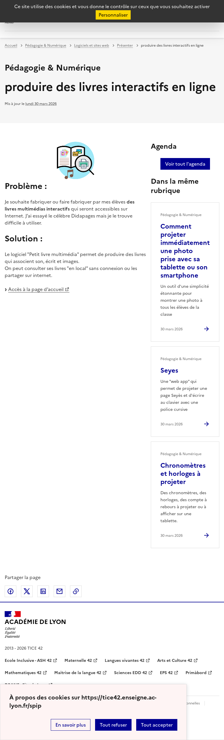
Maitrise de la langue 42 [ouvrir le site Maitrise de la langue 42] (77, 673)
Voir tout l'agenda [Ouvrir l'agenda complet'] (185, 163)
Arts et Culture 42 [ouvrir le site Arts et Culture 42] (174, 660)
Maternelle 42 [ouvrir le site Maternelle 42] (78, 660)
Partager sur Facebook (10, 591)
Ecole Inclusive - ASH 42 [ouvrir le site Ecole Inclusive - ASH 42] (28, 660)
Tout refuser (113, 724)
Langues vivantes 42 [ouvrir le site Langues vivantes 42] (124, 660)
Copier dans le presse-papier (76, 591)
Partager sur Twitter (27, 591)
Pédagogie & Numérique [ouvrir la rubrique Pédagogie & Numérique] (45, 45)
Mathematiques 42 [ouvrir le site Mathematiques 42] (23, 673)
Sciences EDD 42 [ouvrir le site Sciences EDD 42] (130, 673)
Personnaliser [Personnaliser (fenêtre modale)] (113, 14)
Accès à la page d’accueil (36, 289)
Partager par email (59, 591)
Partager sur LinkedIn (43, 591)
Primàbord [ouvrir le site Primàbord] (196, 673)
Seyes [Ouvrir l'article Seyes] (169, 370)
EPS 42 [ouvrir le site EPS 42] (166, 673)
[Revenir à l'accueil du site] (35, 624)
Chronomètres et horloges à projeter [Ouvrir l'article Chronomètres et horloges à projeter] (183, 474)
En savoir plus (70, 724)
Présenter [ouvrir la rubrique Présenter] (125, 45)
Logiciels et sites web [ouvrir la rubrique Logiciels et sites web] (91, 45)
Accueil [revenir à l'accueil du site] (11, 45)
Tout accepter (157, 724)
